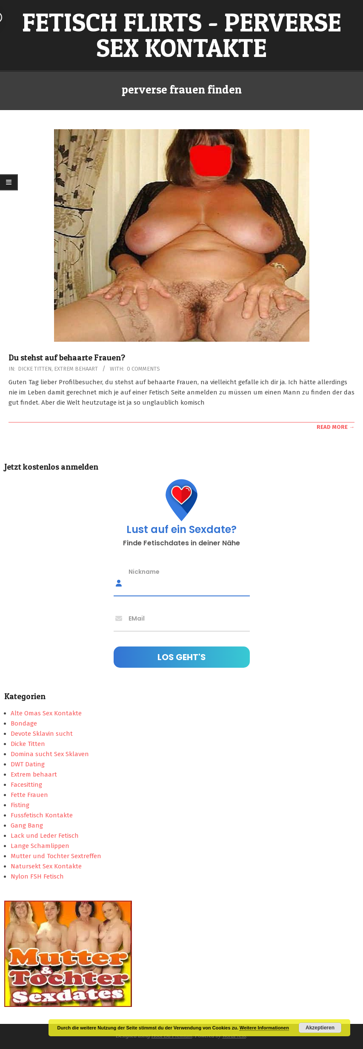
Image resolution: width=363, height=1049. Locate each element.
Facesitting (26, 784)
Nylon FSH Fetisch (37, 876)
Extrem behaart (76, 369)
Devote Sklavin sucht (42, 733)
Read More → (335, 427)
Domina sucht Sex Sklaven (50, 754)
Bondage (24, 723)
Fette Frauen (29, 795)
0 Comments (143, 369)
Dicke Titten (34, 369)
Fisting (20, 805)
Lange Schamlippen (40, 846)
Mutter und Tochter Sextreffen (56, 856)
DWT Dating (28, 764)
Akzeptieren (320, 1028)
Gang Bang (27, 825)
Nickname (144, 571)
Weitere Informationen (264, 1027)
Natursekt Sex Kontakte (46, 866)
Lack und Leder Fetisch (45, 835)
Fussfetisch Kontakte (42, 815)
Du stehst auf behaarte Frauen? (67, 358)
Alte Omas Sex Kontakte (46, 713)
